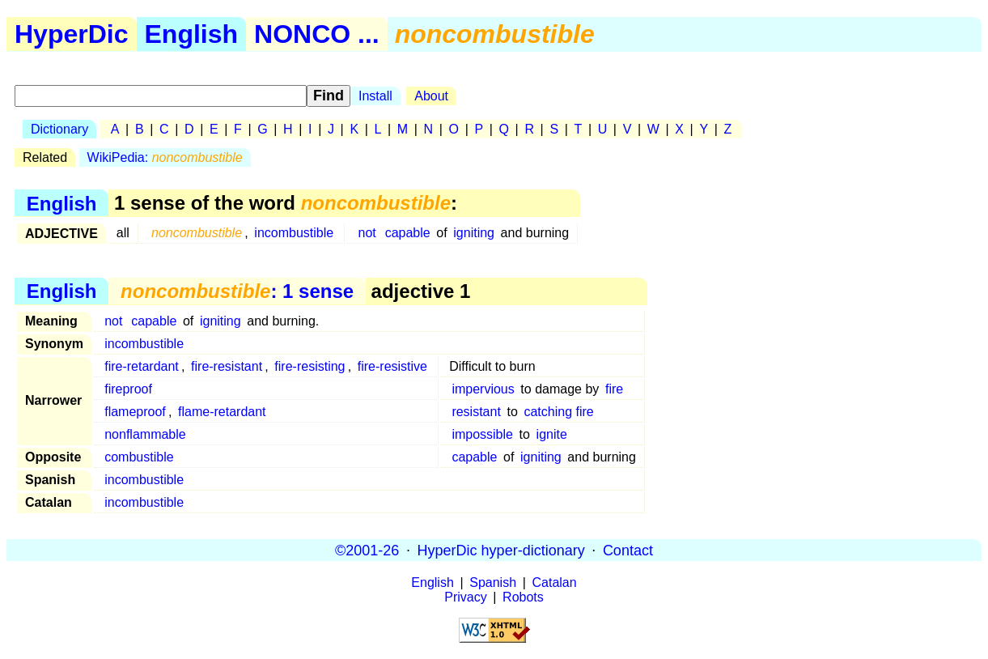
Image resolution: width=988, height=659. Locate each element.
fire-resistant (226, 366)
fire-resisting (309, 366)
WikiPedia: (165, 157)
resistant (476, 412)
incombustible (293, 233)
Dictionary (59, 129)
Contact (628, 550)
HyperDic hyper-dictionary (501, 550)
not (367, 233)
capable (407, 233)
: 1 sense (237, 291)
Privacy (465, 597)
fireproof (128, 389)
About (431, 96)
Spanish (492, 582)
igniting (473, 233)
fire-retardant (141, 366)
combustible (138, 457)
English (192, 34)
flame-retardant (222, 412)
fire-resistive (392, 366)
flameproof (135, 412)
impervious (483, 389)
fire (614, 389)
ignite (551, 434)
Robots (523, 597)
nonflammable (145, 434)
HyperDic (72, 34)
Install (375, 96)
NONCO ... (317, 34)
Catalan (554, 582)
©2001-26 (367, 550)
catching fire (558, 412)
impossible (482, 434)
